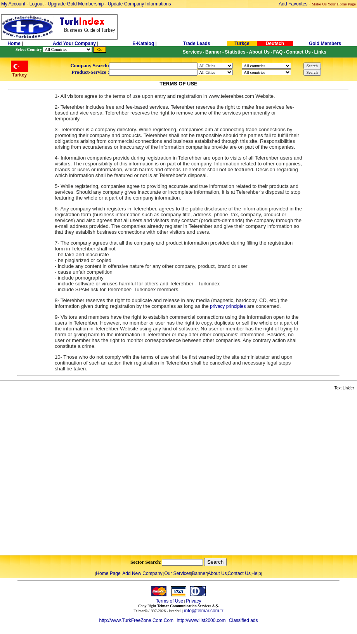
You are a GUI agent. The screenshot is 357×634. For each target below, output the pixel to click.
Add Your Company (75, 43)
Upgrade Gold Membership (76, 4)
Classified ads (243, 620)
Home (14, 43)
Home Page (108, 573)
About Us (217, 573)
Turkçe (241, 43)
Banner (199, 573)
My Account (13, 4)
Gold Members (325, 43)
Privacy (193, 601)
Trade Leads (196, 43)
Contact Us (239, 573)
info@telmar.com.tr (204, 610)
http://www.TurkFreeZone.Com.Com (136, 620)
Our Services (177, 573)
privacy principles (228, 306)
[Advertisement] (80, 473)
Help (256, 573)
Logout (36, 4)
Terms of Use (169, 601)
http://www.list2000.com (201, 620)
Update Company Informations (139, 4)
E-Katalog (143, 43)
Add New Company (142, 573)
